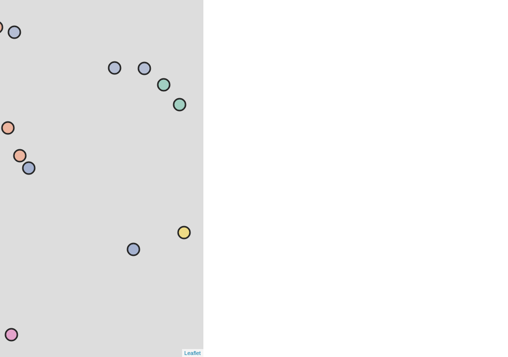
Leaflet (193, 353)
